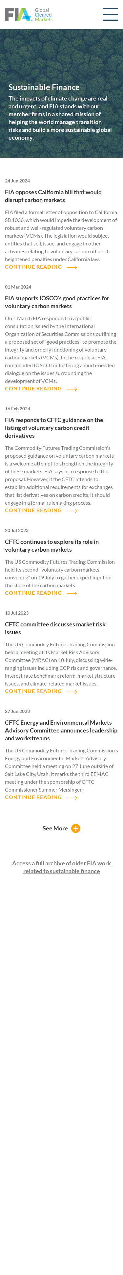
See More (55, 828)
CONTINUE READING (33, 266)
